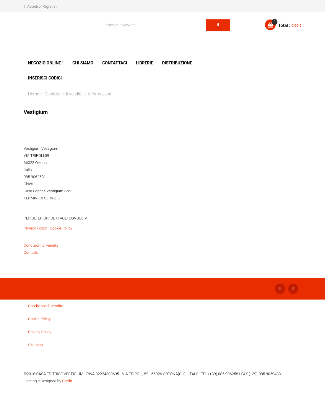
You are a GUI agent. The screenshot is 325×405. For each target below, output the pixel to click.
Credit (67, 381)
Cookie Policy (61, 228)
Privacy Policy (35, 228)
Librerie (144, 63)
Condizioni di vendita (41, 245)
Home (33, 94)
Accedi (32, 6)
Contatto (31, 252)
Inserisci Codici (45, 78)
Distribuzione (177, 63)
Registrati (50, 6)
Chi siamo (82, 63)
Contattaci (114, 63)
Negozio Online (44, 63)
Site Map (35, 345)
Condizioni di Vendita (63, 94)
